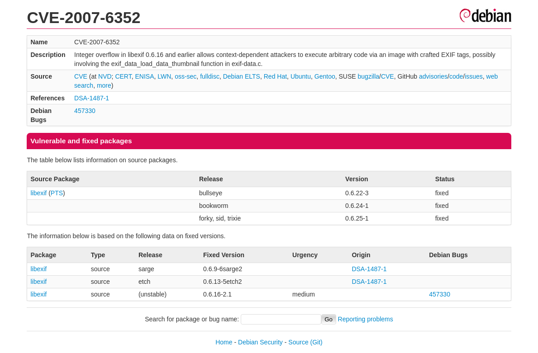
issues (474, 76)
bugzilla (368, 76)
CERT (123, 76)
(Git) (316, 342)
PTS (57, 193)
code (456, 76)
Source (298, 342)
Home (223, 342)
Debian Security (260, 342)
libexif (38, 193)
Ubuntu (300, 76)
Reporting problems (365, 319)
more (104, 85)
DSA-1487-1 (91, 98)
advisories (433, 76)
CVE (80, 76)
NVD (105, 76)
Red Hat (275, 76)
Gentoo (324, 76)
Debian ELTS (241, 76)
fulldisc (209, 76)
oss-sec (185, 76)
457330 (84, 110)
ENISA (144, 76)
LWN (164, 76)
